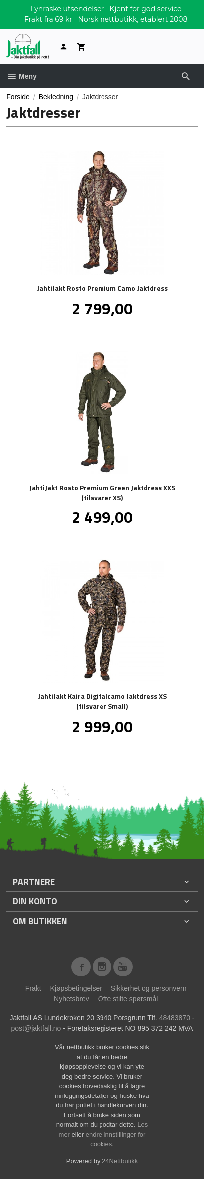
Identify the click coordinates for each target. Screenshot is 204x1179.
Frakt (33, 988)
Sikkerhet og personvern (149, 988)
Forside (18, 97)
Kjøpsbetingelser (76, 988)
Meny (21, 76)
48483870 (174, 1018)
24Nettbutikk (120, 1161)
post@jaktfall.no (36, 1028)
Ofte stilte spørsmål (128, 999)
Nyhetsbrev (71, 999)
